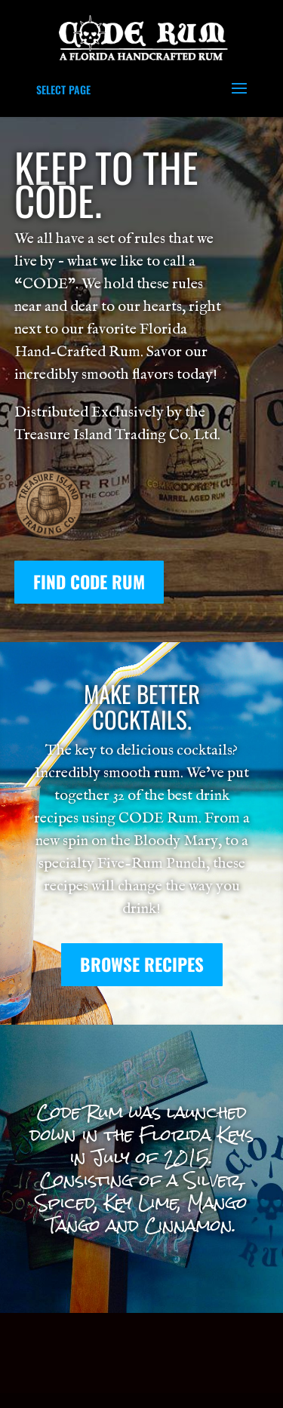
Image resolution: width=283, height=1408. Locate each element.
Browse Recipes (142, 964)
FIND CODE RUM (89, 582)
